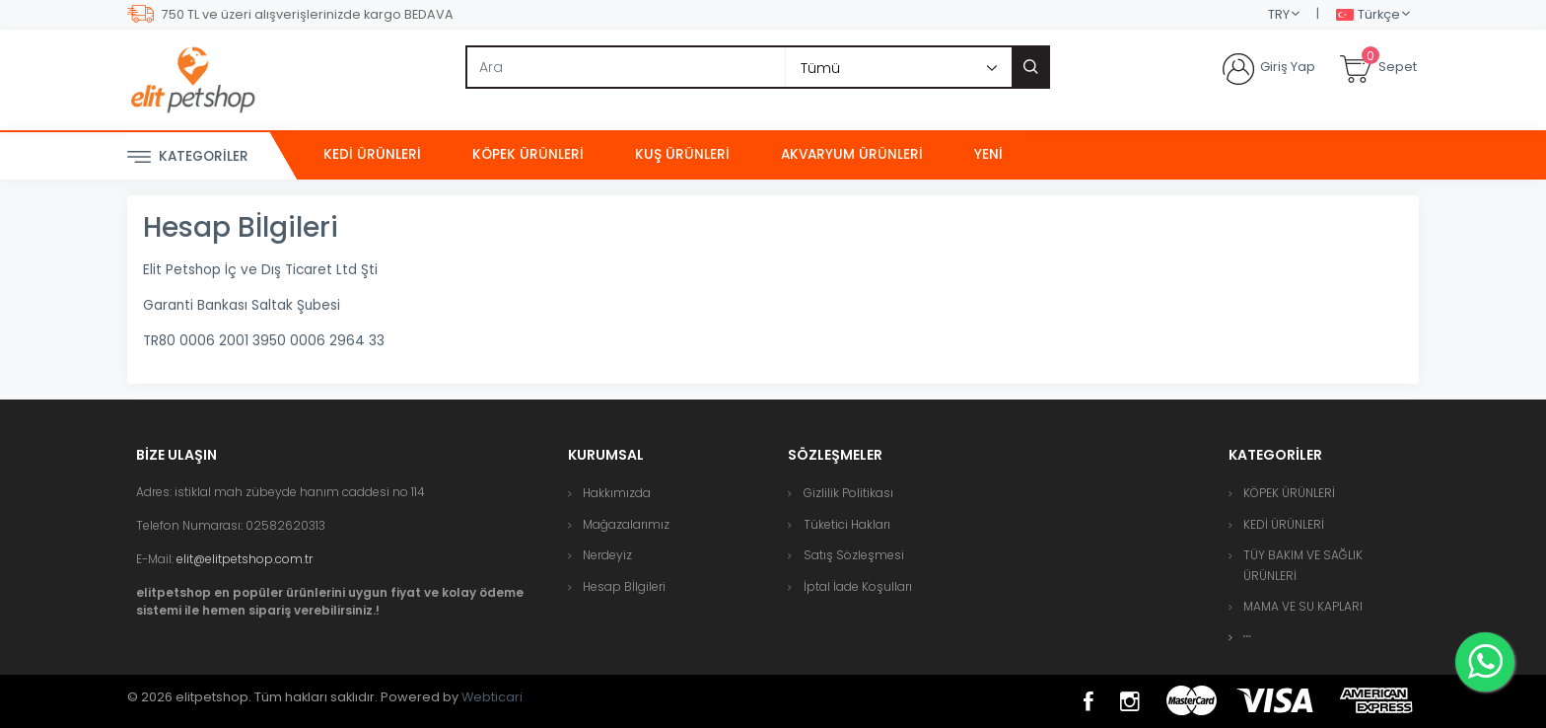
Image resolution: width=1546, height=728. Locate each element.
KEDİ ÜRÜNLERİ (372, 154)
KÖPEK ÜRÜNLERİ (528, 154)
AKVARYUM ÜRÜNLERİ (852, 154)
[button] (1247, 636)
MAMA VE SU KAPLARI (1303, 606)
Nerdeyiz (607, 554)
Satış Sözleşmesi (854, 554)
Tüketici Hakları (847, 524)
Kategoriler (187, 157)
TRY (1279, 14)
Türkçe (1368, 15)
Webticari (492, 697)
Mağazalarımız (626, 524)
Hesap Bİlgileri (624, 586)
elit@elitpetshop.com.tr (244, 558)
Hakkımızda (617, 492)
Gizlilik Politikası (848, 492)
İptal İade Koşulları (858, 586)
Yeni (988, 154)
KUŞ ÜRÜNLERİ (682, 154)
